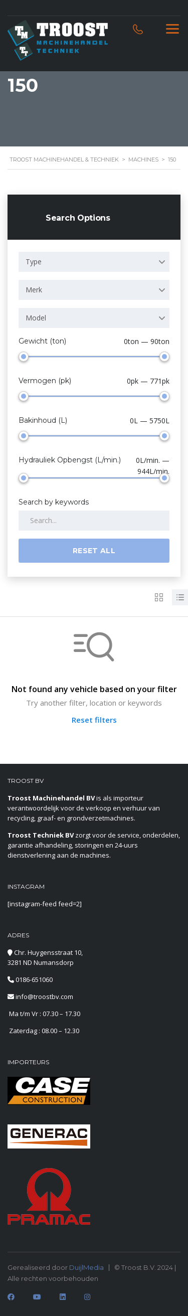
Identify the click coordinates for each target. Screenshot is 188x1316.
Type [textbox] (34, 261)
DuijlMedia (86, 1267)
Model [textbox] (36, 317)
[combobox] (94, 262)
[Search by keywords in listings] (94, 521)
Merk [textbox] (34, 289)
